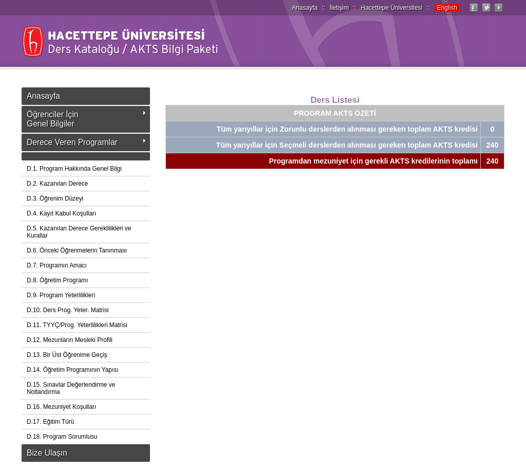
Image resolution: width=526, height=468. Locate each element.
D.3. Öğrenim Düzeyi (55, 198)
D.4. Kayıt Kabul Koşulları (61, 213)
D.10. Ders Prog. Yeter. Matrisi (68, 310)
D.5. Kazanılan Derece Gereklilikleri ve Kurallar (79, 232)
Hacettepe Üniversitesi (391, 7)
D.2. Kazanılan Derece (57, 183)
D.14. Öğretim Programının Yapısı (72, 369)
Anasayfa (304, 7)
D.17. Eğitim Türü (50, 421)
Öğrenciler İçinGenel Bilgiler (53, 119)
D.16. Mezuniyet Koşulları (61, 406)
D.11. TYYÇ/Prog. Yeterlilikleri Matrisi (77, 325)
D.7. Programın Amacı (57, 265)
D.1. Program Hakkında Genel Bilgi (74, 168)
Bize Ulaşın (47, 452)
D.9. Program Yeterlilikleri (61, 295)
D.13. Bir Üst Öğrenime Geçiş (67, 354)
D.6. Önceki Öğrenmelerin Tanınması (77, 250)
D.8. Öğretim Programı (57, 280)
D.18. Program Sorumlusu (62, 436)
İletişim (339, 7)
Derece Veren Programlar (72, 142)
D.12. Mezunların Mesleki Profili (69, 340)
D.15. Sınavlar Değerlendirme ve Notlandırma (71, 388)
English (447, 7)
